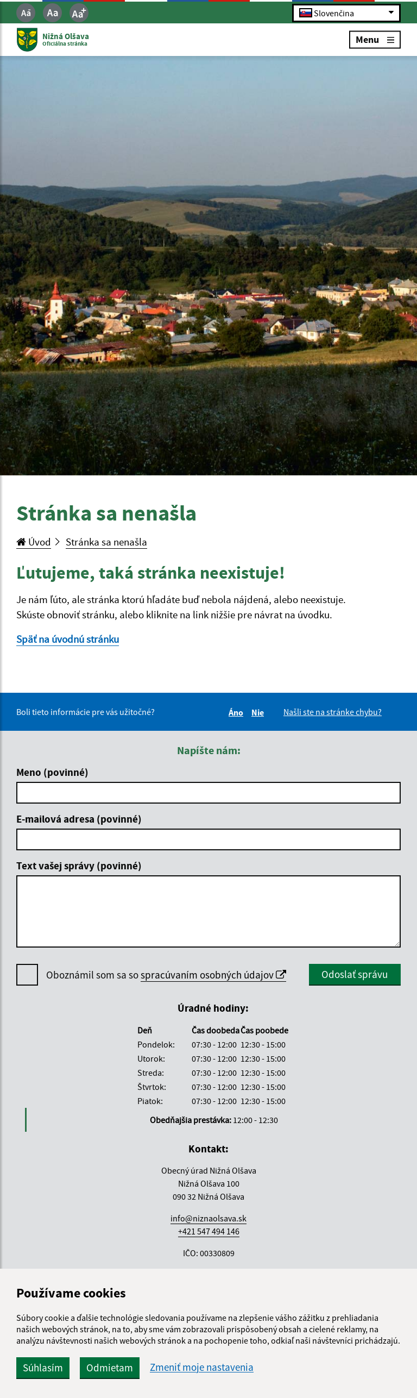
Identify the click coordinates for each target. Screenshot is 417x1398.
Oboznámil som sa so (166, 975)
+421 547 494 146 (208, 1231)
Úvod (33, 541)
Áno (238, 712)
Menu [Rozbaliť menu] (375, 39)
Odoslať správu (354, 974)
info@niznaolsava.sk (208, 1218)
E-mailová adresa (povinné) (79, 818)
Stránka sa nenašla (106, 541)
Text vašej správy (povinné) (79, 865)
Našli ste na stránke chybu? (332, 711)
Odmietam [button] (109, 1367)
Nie (259, 712)
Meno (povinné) (52, 772)
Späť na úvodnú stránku (67, 638)
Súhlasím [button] (43, 1367)
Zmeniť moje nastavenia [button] (202, 1367)
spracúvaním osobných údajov (213, 974)
